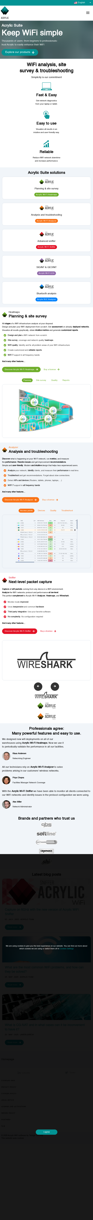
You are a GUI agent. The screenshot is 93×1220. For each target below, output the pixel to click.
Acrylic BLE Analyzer (46, 299)
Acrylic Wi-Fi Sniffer (46, 247)
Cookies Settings (67, 949)
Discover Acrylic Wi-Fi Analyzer (21, 500)
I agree (46, 1132)
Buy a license (51, 369)
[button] (88, 13)
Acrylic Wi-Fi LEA (46, 273)
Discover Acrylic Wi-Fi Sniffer (20, 631)
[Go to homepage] (5, 13)
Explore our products (19, 52)
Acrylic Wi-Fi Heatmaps (46, 195)
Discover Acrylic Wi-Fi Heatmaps (21, 369)
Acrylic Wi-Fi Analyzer (46, 221)
